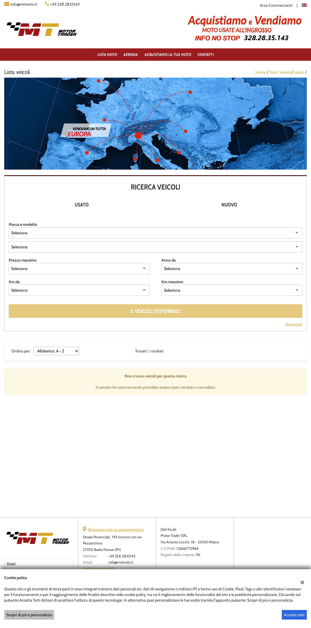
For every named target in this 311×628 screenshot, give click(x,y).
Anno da (168, 260)
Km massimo (172, 281)
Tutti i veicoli (279, 72)
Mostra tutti (293, 324)
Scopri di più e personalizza (29, 614)
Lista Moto (107, 54)
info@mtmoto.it (23, 4)
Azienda (131, 54)
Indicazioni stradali (98, 568)
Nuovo (229, 205)
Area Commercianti (276, 5)
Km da (14, 281)
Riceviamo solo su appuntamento (116, 529)
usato (299, 72)
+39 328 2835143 (64, 4)
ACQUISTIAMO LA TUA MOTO (168, 54)
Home (260, 72)
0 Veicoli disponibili (155, 311)
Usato (82, 205)
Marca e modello (23, 224)
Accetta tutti (294, 614)
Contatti (206, 54)
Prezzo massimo (22, 260)
